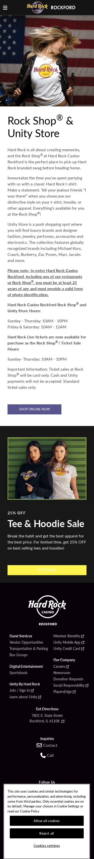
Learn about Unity (23, 697)
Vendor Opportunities (26, 642)
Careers (59, 666)
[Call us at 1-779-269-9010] (47, 755)
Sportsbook (18, 673)
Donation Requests (68, 679)
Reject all (46, 833)
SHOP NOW (47, 569)
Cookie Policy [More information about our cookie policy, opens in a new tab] (29, 811)
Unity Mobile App (66, 642)
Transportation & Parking (29, 648)
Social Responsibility (68, 685)
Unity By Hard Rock (25, 684)
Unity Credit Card (66, 648)
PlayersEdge (62, 691)
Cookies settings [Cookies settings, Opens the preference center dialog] (47, 845)
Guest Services (21, 636)
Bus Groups (19, 655)
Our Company (64, 660)
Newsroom (61, 673)
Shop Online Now (34, 409)
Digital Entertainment (26, 666)
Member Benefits (66, 636)
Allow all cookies (47, 820)
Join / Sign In (20, 690)
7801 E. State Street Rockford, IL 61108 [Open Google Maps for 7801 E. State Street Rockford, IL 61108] (46, 718)
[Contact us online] (47, 745)
